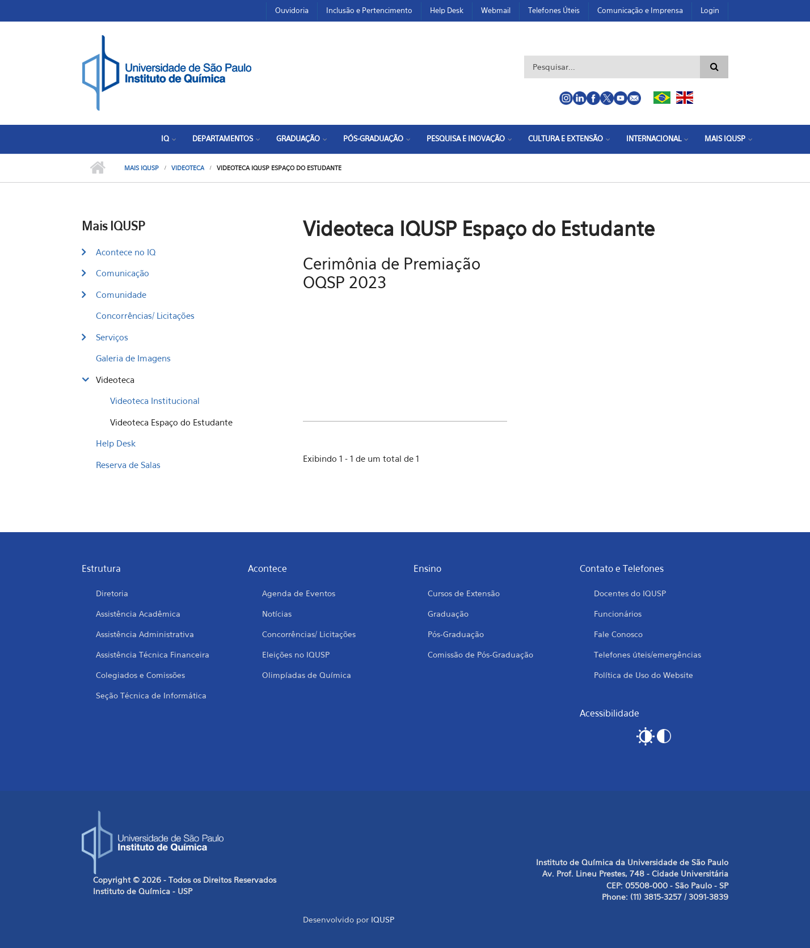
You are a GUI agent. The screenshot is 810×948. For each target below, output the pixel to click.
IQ (165, 138)
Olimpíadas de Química (306, 675)
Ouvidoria (292, 10)
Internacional (653, 138)
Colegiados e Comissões (140, 675)
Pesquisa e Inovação (466, 138)
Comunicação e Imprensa (640, 10)
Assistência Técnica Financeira (152, 654)
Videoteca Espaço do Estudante (171, 422)
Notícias (277, 613)
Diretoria (112, 593)
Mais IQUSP (724, 138)
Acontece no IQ (125, 252)
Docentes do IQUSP (630, 593)
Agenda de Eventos (298, 593)
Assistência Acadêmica (138, 613)
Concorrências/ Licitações (145, 315)
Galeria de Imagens (133, 358)
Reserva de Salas (128, 465)
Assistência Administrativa (145, 634)
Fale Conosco (618, 634)
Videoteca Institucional (155, 400)
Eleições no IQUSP (296, 654)
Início (97, 168)
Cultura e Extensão (565, 138)
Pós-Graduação (373, 138)
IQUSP (382, 919)
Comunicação (122, 273)
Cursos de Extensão (464, 593)
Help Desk (446, 10)
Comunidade (121, 294)
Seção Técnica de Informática (151, 695)
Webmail (496, 10)
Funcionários (618, 613)
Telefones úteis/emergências (647, 654)
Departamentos (222, 138)
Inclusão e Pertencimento (369, 10)
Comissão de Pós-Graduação (480, 654)
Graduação (298, 138)
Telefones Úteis (554, 10)
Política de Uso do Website (643, 675)
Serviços (112, 337)
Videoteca (187, 168)
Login (710, 10)
